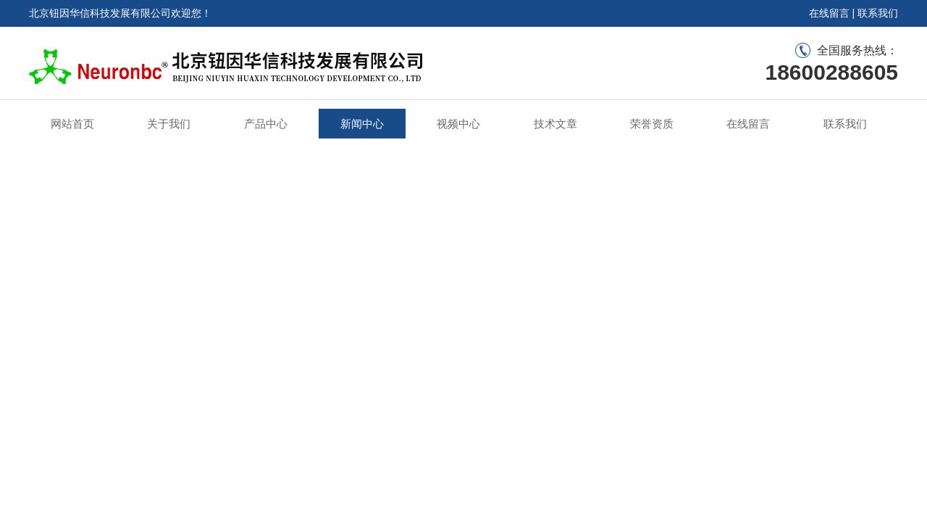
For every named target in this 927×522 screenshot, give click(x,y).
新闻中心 (362, 123)
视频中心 (458, 123)
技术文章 (555, 123)
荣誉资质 (652, 123)
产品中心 (266, 123)
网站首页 (72, 123)
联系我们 (877, 13)
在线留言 (829, 13)
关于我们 (168, 123)
